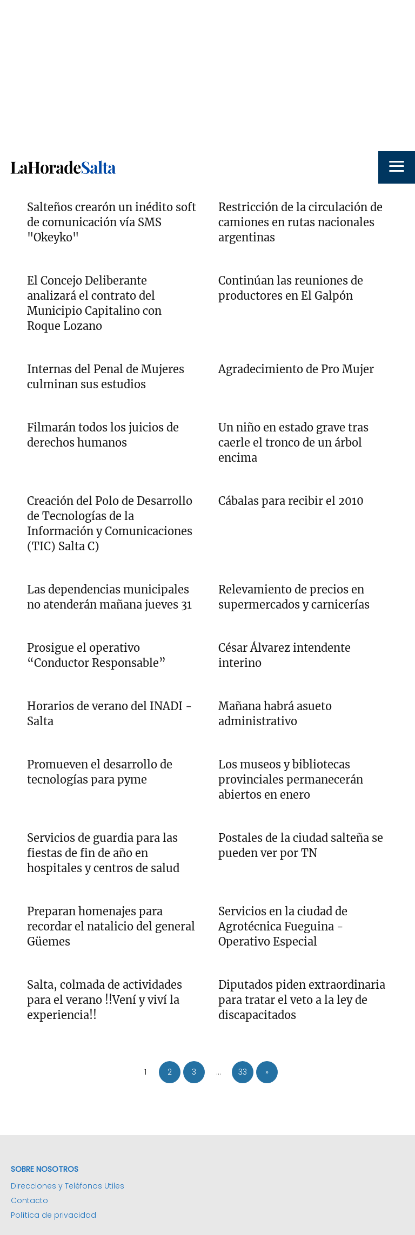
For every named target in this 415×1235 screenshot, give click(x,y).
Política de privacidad (53, 1215)
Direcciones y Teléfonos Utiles (67, 1185)
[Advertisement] (207, 75)
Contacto (29, 1200)
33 (242, 1072)
